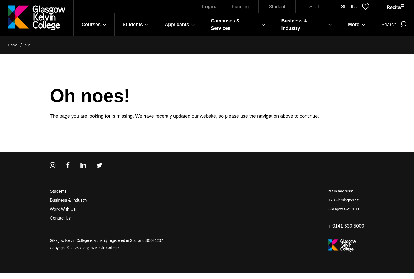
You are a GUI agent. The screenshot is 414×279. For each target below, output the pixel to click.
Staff (314, 6)
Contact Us (60, 218)
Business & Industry (68, 200)
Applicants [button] (180, 24)
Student (277, 6)
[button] (355, 6)
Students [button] (136, 24)
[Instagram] (52, 165)
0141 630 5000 (348, 226)
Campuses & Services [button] (238, 24)
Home (13, 45)
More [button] (356, 24)
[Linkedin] (83, 165)
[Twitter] (99, 165)
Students (58, 191)
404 (27, 45)
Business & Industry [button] (306, 24)
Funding (240, 6)
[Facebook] (68, 165)
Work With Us (63, 209)
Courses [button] (94, 24)
